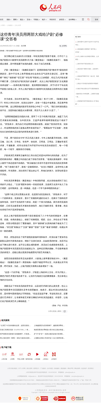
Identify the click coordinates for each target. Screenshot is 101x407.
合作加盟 (50, 368)
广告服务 (43, 368)
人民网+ (12, 355)
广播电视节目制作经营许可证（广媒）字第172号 (76, 380)
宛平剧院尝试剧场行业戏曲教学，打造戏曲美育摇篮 (18, 334)
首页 (1, 19)
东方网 (23, 46)
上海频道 (9, 25)
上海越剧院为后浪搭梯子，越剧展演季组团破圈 (51, 325)
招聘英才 (36, 368)
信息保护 (84, 368)
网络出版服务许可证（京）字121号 (68, 384)
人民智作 (53, 355)
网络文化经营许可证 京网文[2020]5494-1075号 (41, 384)
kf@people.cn (32, 376)
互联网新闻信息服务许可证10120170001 (22, 380)
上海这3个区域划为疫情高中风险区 (87, 83)
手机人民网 (20, 355)
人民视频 (37, 355)
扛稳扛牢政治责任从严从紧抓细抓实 (87, 88)
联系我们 (91, 368)
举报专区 (52, 19)
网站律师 (77, 368)
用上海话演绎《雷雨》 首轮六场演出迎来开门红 (17, 338)
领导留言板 (29, 355)
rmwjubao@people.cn (77, 376)
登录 (96, 19)
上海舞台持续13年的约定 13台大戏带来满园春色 (51, 338)
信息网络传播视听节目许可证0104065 (14, 384)
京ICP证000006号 (85, 384)
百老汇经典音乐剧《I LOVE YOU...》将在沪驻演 (17, 330)
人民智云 (45, 355)
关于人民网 (21, 368)
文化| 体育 (18, 25)
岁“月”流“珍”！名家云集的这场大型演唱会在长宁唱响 (53, 334)
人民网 (2, 25)
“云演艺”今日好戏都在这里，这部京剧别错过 (16, 325)
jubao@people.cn (70, 372)
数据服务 (63, 368)
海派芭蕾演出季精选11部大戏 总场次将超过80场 (51, 330)
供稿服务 (57, 368)
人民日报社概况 (12, 368)
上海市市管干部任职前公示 (84, 64)
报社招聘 (29, 368)
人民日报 (4, 355)
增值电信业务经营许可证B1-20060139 (47, 380)
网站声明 (70, 368)
